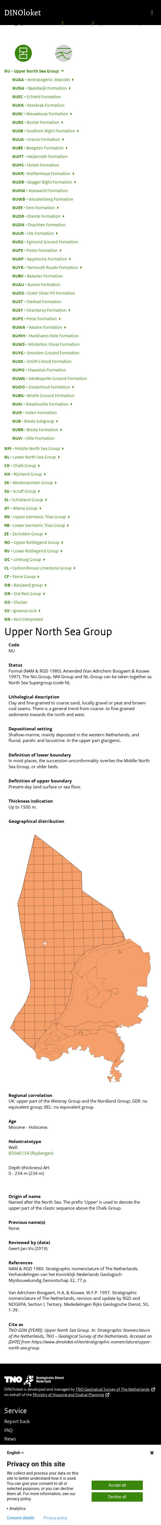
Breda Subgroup (33, 421)
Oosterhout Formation (41, 387)
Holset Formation (35, 165)
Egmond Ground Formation (45, 241)
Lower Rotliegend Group (31, 551)
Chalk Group (20, 465)
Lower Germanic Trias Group (34, 525)
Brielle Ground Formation (43, 395)
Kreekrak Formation (38, 105)
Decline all (117, 1497)
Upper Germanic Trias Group (35, 516)
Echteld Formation (36, 96)
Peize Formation (34, 318)
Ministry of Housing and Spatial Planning (71, 1394)
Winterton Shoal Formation (46, 344)
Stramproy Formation (39, 310)
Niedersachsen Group (28, 482)
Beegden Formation (38, 148)
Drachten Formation (39, 224)
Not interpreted (23, 619)
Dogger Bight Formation (42, 182)
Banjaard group (23, 585)
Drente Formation (36, 216)
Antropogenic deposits (41, 79)
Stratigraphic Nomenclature (31, 23)
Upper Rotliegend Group (31, 542)
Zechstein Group (23, 534)
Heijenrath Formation (40, 156)
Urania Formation (36, 139)
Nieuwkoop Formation (40, 113)
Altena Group (21, 508)
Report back (17, 1421)
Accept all (117, 1485)
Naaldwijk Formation (39, 88)
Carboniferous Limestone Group (38, 568)
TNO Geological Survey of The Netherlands (116, 1389)
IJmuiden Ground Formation (45, 352)
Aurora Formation (36, 284)
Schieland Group (23, 499)
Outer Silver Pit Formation (43, 293)
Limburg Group (22, 559)
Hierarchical (77, 23)
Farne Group (20, 576)
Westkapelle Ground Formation (49, 378)
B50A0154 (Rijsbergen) (31, 1153)
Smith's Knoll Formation (42, 361)
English (16, 1452)
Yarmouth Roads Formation (45, 267)
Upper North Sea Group (31, 71)
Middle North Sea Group (32, 448)
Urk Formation (33, 233)
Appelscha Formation (39, 259)
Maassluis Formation (39, 370)
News (10, 1439)
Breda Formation (35, 429)
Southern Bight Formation (43, 130)
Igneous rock (20, 610)
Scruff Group (20, 491)
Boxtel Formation (35, 122)
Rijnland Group (23, 474)
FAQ (8, 1430)
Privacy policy (55, 1518)
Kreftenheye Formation (41, 173)
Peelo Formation (35, 250)
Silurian (16, 602)
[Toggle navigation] (152, 13)
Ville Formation (33, 438)
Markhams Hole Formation (45, 335)
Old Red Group (22, 593)
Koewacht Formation (40, 190)
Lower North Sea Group (30, 457)
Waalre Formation (37, 327)
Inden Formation (34, 412)
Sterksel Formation (37, 301)
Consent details (20, 1518)
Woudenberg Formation (42, 199)
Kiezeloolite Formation (40, 404)
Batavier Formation (37, 276)
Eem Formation (33, 207)
